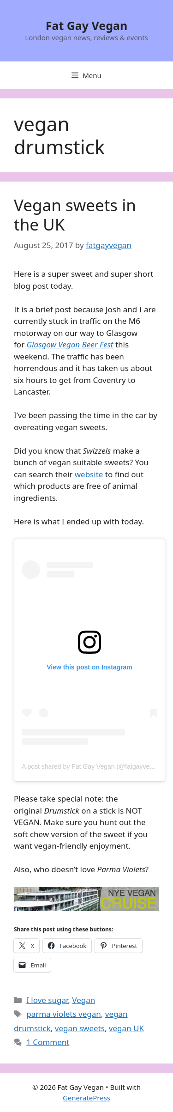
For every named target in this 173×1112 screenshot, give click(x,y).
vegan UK (126, 1028)
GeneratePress (86, 1097)
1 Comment (47, 1042)
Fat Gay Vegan (87, 25)
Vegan (83, 1000)
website (89, 474)
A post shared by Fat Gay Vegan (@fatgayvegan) (92, 766)
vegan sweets (80, 1028)
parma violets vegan (63, 1014)
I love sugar (47, 1000)
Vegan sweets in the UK (75, 214)
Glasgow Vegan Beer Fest (70, 344)
